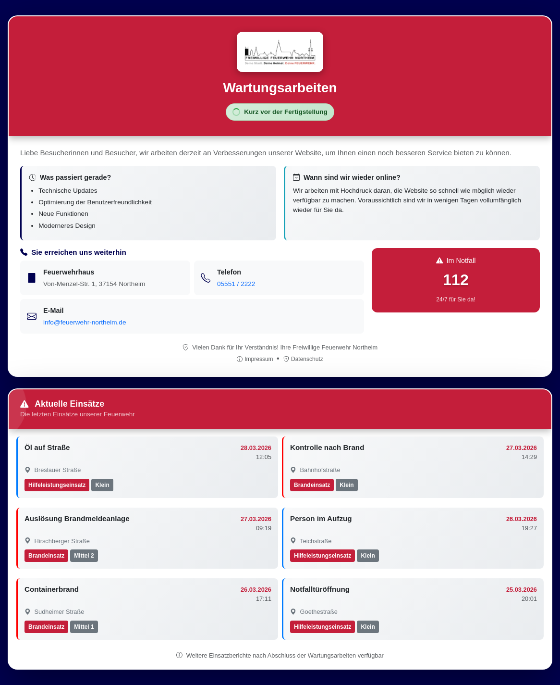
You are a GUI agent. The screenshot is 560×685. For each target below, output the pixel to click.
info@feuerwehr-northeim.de (84, 322)
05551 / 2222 (236, 283)
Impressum (256, 359)
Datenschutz (303, 359)
